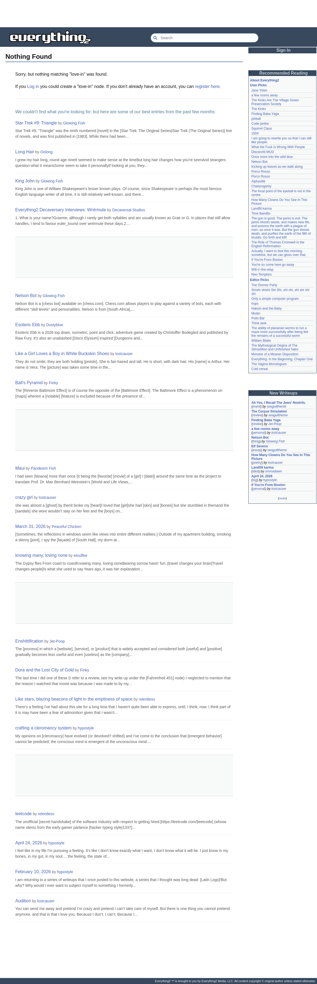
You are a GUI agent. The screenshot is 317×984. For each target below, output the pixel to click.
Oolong (46, 152)
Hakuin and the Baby (266, 308)
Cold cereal (259, 369)
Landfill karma (261, 208)
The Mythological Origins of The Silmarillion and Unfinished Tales (274, 347)
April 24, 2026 (28, 843)
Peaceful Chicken (66, 526)
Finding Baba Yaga (265, 114)
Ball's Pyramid (29, 382)
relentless (147, 699)
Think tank (258, 323)
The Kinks (258, 109)
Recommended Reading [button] (283, 73)
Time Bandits (260, 213)
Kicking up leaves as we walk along (277, 167)
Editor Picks (259, 280)
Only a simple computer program (275, 299)
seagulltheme (276, 406)
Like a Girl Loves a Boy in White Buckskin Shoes (62, 353)
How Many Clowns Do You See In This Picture (280, 457)
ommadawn (273, 471)
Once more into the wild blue (272, 157)
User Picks (258, 85)
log (254, 480)
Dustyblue (54, 325)
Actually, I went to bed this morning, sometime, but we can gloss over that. (278, 253)
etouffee (80, 555)
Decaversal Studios (128, 210)
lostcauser (124, 354)
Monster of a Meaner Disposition (274, 354)
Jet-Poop (57, 641)
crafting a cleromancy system (43, 728)
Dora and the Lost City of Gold (44, 670)
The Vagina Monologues (268, 364)
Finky (53, 383)
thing (256, 441)
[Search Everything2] (204, 37)
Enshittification (29, 641)
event (256, 406)
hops (254, 303)
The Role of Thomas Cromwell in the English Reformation (277, 244)
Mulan (255, 313)
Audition (23, 901)
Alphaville (258, 181)
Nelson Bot (25, 295)
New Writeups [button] (284, 393)
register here (207, 86)
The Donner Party (264, 285)
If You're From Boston (267, 260)
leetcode (23, 813)
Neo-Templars (261, 274)
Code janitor (260, 124)
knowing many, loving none (41, 555)
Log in (33, 86)
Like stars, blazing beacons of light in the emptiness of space (73, 699)
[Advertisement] (158, 13)
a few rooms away (264, 95)
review (257, 415)
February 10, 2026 (33, 871)
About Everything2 (264, 80)
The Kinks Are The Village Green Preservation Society (275, 102)
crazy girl (24, 497)
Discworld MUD (262, 152)
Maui (20, 468)
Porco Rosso (260, 171)
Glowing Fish (74, 123)
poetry (256, 463)
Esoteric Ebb (27, 324)
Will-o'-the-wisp (262, 269)
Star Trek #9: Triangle (36, 123)
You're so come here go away (272, 265)
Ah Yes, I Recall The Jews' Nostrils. (278, 403)
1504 (255, 133)
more (282, 498)
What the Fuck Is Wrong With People (278, 147)
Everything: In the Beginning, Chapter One (282, 359)
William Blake (261, 341)
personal (258, 433)
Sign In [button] (283, 50)
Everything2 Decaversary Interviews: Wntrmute (60, 209)
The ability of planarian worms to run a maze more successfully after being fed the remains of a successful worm (279, 332)
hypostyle (86, 728)
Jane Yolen (259, 90)
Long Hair (24, 151)
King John (25, 181)
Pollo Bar (258, 318)
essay (256, 450)
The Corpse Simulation (269, 411)
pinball (256, 119)
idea (255, 471)
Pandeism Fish (43, 468)
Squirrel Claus (261, 128)
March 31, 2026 (30, 526)
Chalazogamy (261, 186)
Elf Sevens (259, 446)
